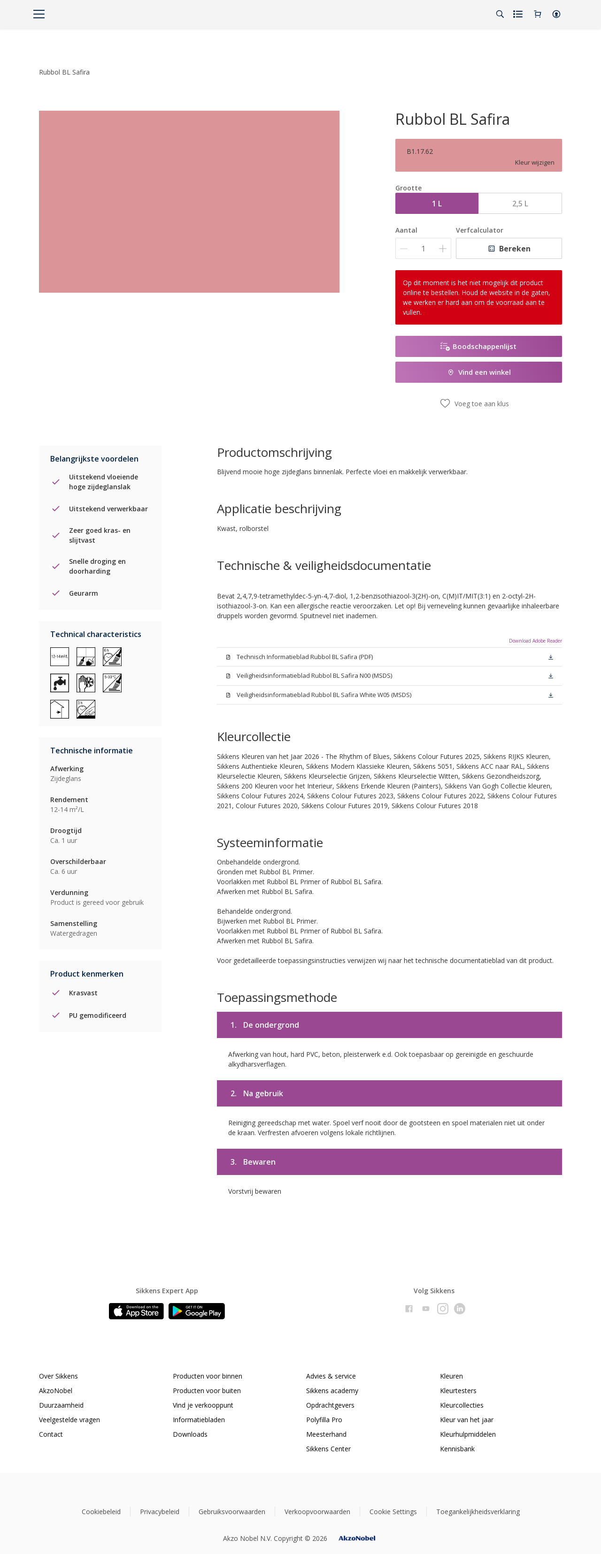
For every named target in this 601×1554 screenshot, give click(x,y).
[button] (556, 14)
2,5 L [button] (520, 203)
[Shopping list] (518, 14)
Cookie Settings (393, 1511)
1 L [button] (437, 203)
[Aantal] (423, 248)
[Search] (500, 14)
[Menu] (39, 14)
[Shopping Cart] (537, 14)
